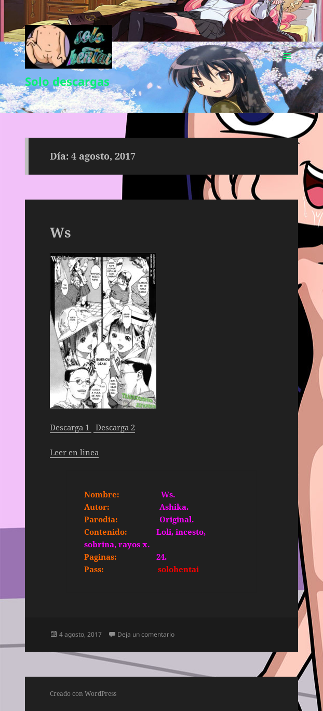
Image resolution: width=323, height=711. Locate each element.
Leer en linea (74, 452)
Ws (60, 232)
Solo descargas (67, 81)
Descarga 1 (70, 427)
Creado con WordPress (83, 693)
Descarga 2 (115, 427)
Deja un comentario (145, 634)
